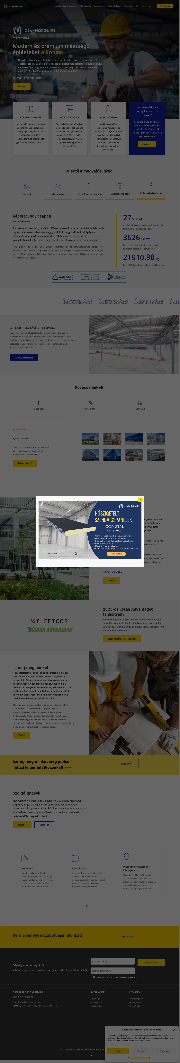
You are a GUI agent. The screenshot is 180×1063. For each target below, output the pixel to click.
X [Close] (140, 500)
